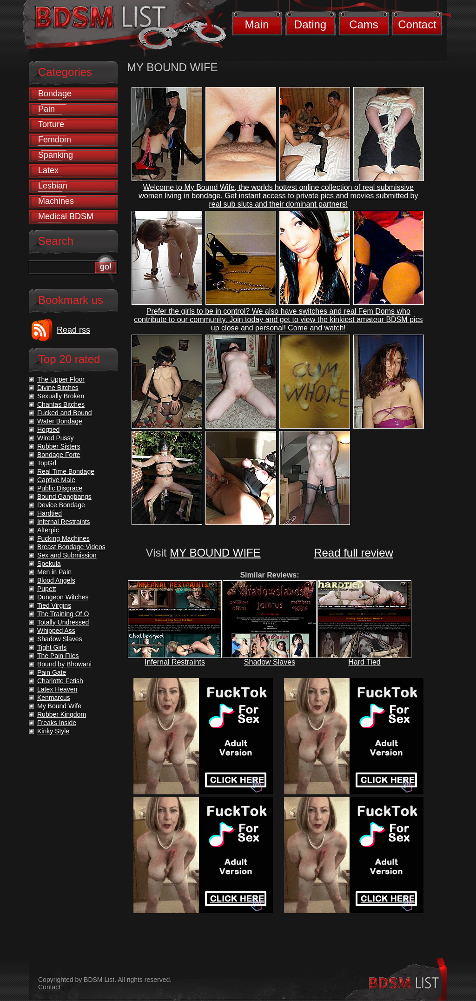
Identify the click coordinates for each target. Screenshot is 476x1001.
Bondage (55, 93)
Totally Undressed (63, 622)
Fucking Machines (63, 538)
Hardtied (49, 513)
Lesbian (52, 185)
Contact (417, 24)
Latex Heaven (57, 689)
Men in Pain (54, 572)
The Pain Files (58, 655)
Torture (51, 124)
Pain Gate (51, 672)
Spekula (49, 563)
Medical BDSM (65, 216)
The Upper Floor (61, 379)
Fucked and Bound (64, 413)
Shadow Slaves (269, 662)
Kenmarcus (53, 697)
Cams (363, 24)
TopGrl (46, 463)
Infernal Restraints (175, 662)
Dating (310, 24)
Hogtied (48, 429)
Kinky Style (53, 731)
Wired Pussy (55, 438)
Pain (46, 109)
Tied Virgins (54, 605)
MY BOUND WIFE (215, 552)
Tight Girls (51, 647)
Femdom (54, 139)
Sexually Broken (60, 396)
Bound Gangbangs (64, 496)
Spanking (55, 155)
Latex (48, 170)
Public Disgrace (59, 488)
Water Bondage (59, 421)
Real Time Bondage (65, 471)
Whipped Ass (56, 630)
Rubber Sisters (58, 446)
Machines (56, 201)
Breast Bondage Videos (71, 547)
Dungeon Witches (63, 597)
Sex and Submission (67, 555)
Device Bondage (61, 505)
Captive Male (56, 480)
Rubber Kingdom (61, 714)
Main (257, 24)
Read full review (353, 552)
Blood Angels (56, 580)
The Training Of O (63, 614)
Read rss (73, 330)
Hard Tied (364, 662)
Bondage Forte (58, 454)
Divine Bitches (58, 387)
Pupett (46, 588)
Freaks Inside (56, 722)
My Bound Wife (59, 706)
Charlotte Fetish (60, 681)
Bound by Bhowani (64, 664)
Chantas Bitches (61, 404)
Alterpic (48, 530)
